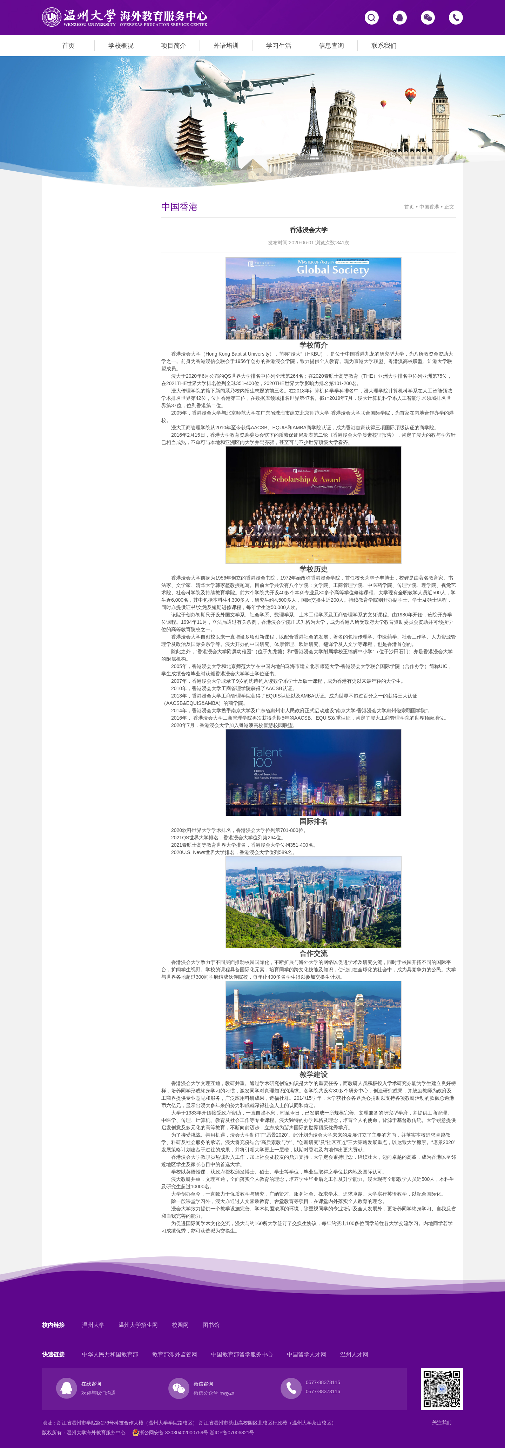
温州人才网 (354, 1354)
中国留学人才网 (306, 1354)
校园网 (180, 1325)
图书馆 (211, 1325)
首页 (68, 45)
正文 (449, 207)
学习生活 (278, 45)
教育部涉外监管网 (174, 1354)
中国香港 (429, 207)
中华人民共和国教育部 (110, 1354)
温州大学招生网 (138, 1325)
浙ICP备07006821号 (232, 1432)
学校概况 (121, 45)
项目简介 (173, 45)
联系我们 (384, 45)
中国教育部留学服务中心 (242, 1354)
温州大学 (93, 1325)
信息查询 (331, 45)
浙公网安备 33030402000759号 (170, 1432)
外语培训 (226, 45)
